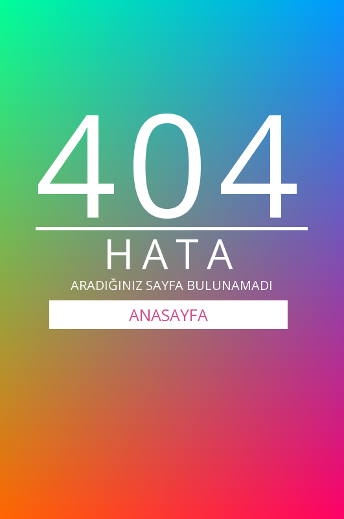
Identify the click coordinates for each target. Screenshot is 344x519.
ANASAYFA (168, 315)
